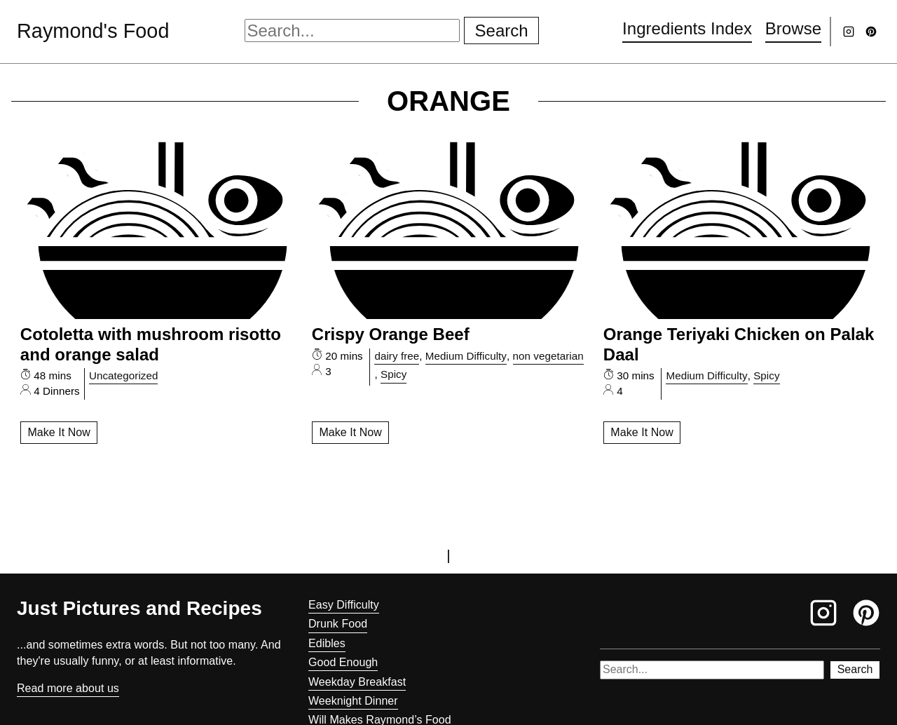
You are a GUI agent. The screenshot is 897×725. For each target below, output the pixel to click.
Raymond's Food (93, 31)
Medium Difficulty (466, 356)
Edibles (326, 643)
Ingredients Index (687, 28)
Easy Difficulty (343, 605)
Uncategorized (123, 375)
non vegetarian (548, 356)
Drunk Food (337, 624)
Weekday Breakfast (357, 682)
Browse (793, 28)
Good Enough (343, 662)
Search (501, 30)
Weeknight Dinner (353, 701)
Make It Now (58, 432)
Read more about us (68, 688)
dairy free (396, 356)
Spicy (393, 374)
